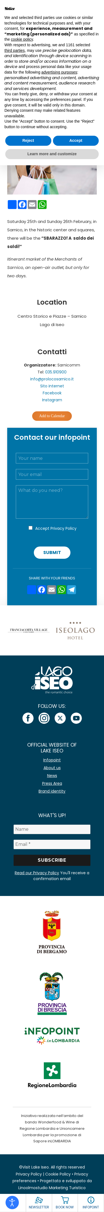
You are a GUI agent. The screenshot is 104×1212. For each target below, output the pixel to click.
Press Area (52, 783)
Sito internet (52, 386)
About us (52, 768)
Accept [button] (75, 140)
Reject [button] (28, 140)
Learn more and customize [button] (52, 154)
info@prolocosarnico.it (52, 379)
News (52, 775)
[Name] (52, 829)
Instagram (52, 400)
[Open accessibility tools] (12, 1202)
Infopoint (52, 760)
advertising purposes (59, 72)
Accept (56, 528)
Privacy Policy (63, 528)
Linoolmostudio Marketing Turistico (52, 1188)
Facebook (52, 393)
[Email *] (52, 844)
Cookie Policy (58, 1174)
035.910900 (56, 372)
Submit (52, 552)
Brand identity (52, 791)
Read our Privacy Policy (37, 873)
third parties (14, 50)
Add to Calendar (52, 416)
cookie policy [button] (22, 39)
